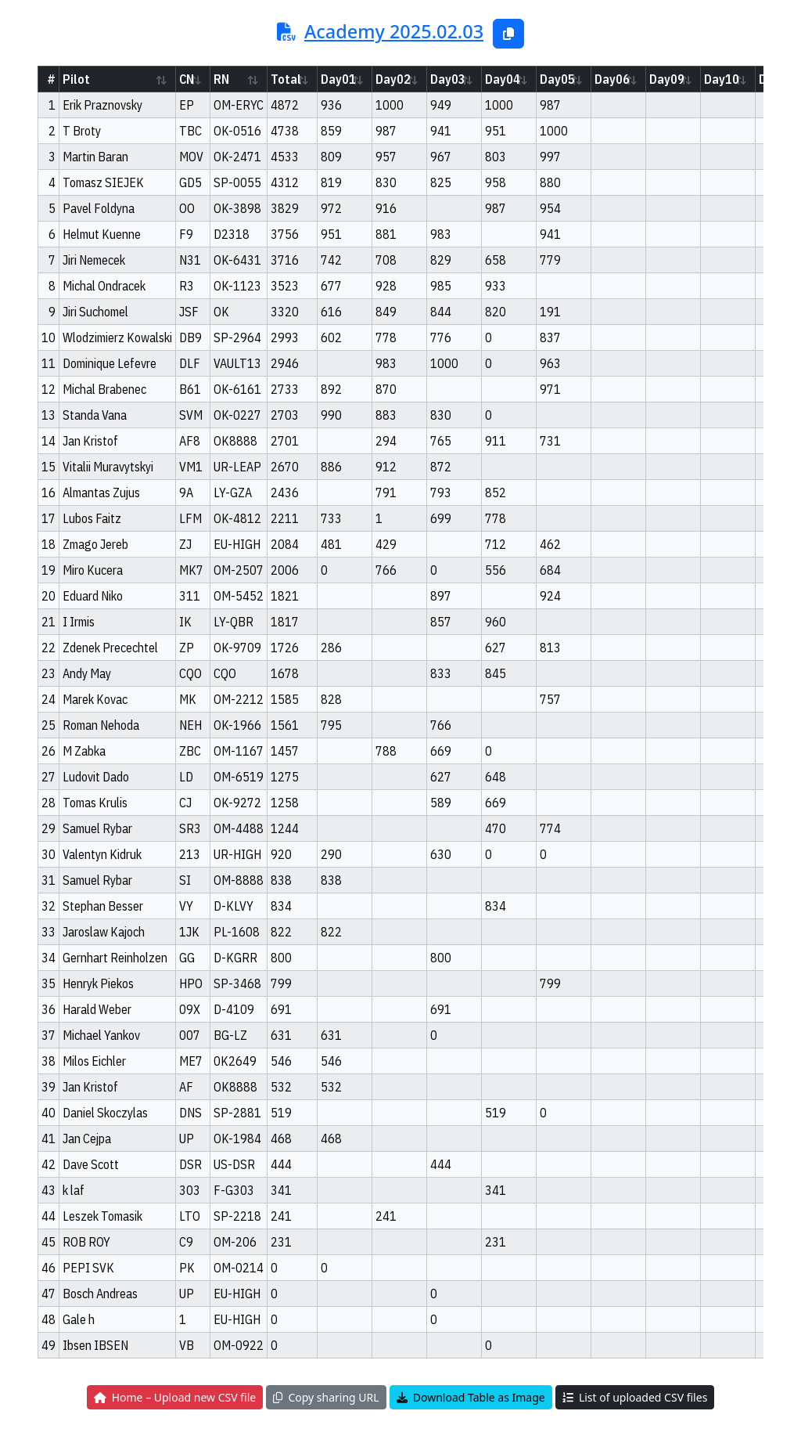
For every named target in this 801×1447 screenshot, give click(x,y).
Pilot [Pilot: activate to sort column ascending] (76, 79)
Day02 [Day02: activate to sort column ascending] (393, 79)
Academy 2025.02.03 (393, 31)
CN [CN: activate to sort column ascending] (186, 79)
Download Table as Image (471, 1397)
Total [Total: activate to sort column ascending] (286, 79)
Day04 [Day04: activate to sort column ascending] (502, 79)
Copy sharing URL (326, 1397)
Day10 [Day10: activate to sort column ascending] (721, 79)
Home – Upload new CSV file (175, 1397)
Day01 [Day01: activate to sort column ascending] (338, 79)
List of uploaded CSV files (634, 1397)
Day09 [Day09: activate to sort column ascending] (666, 79)
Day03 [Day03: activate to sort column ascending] (447, 79)
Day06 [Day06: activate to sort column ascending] (612, 79)
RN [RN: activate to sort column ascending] (221, 79)
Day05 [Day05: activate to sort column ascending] (557, 79)
